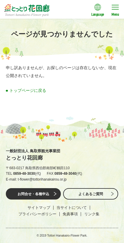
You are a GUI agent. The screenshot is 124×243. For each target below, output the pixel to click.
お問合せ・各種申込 (33, 194)
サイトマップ (38, 207)
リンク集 (91, 214)
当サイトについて (71, 207)
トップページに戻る (27, 90)
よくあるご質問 (90, 194)
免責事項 (70, 214)
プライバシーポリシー (37, 214)
